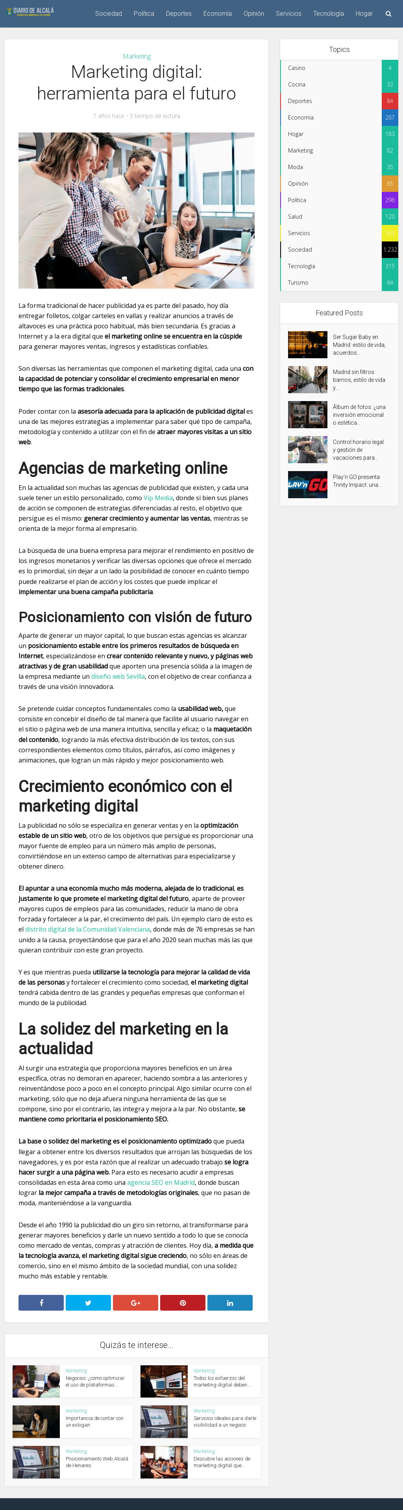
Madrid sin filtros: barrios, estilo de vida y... (359, 380)
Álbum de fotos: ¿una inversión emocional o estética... (359, 415)
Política (144, 13)
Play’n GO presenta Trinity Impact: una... (357, 481)
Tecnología (328, 13)
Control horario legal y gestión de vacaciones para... (358, 450)
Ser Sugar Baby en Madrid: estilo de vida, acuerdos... (359, 345)
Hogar (364, 13)
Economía (217, 13)
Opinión (254, 13)
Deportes (179, 13)
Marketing (137, 56)
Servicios (288, 13)
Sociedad (108, 13)
